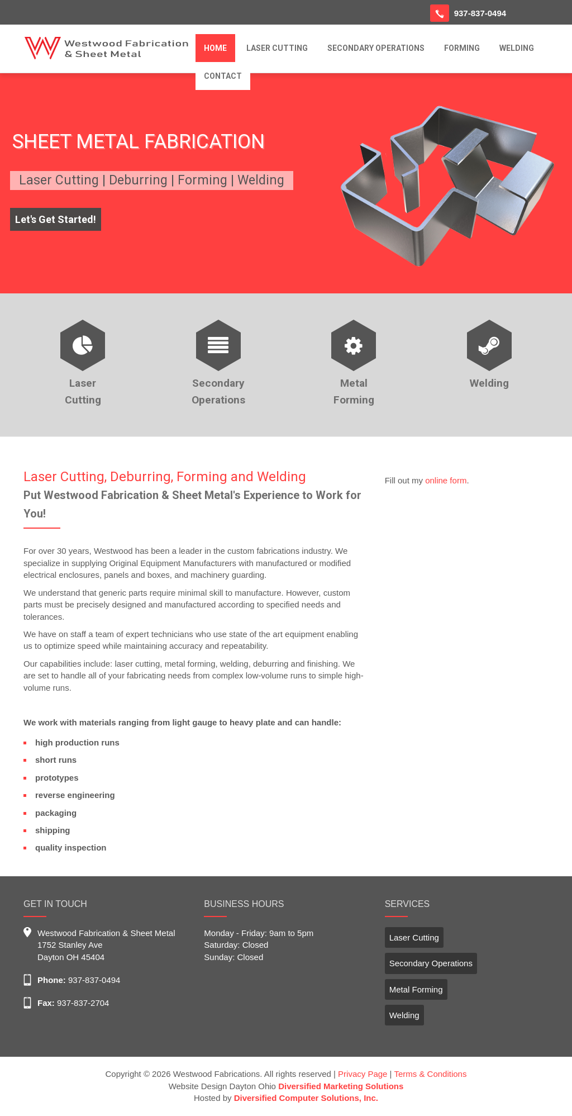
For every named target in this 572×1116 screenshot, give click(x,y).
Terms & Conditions (430, 1074)
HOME (215, 48)
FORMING (462, 48)
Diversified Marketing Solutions (340, 1086)
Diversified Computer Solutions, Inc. (306, 1098)
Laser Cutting (414, 937)
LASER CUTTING (277, 48)
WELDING (516, 48)
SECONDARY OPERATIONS (376, 48)
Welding (404, 1015)
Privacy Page (362, 1074)
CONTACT (223, 76)
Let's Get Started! (55, 219)
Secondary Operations (431, 963)
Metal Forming (416, 989)
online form (445, 480)
